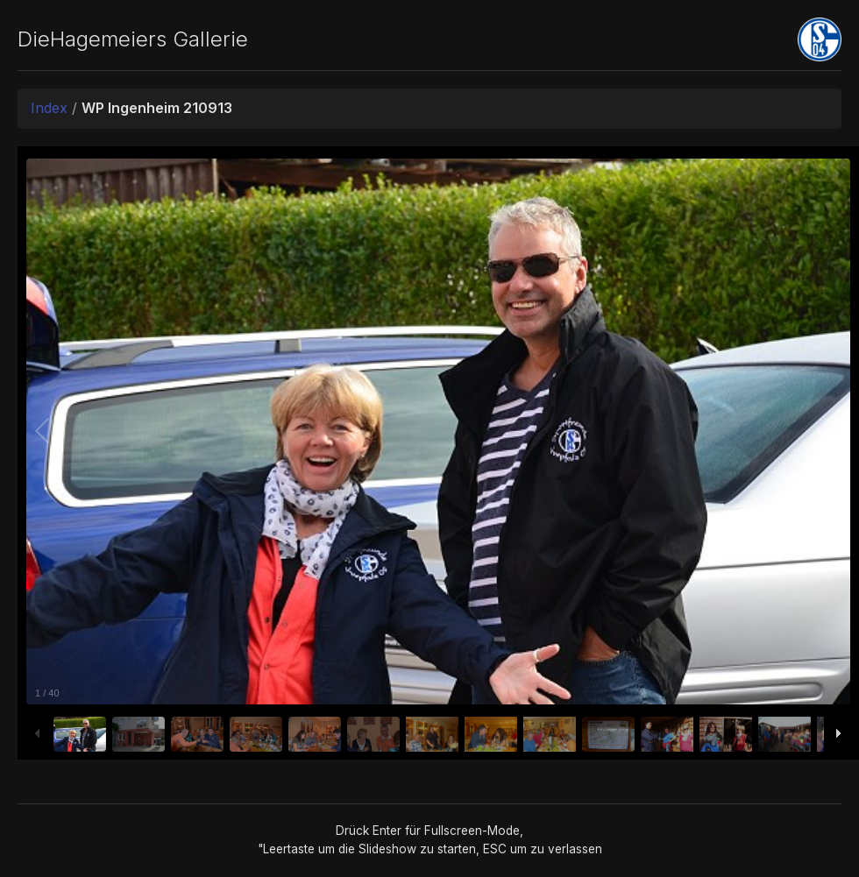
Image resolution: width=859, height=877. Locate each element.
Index (49, 108)
